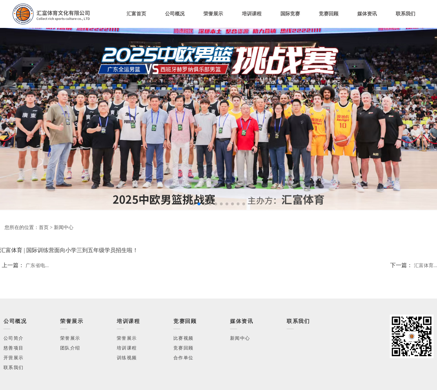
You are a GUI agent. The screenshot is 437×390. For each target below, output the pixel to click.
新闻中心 (63, 227)
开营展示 (13, 357)
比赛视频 (183, 338)
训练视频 (127, 357)
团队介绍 (70, 348)
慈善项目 (13, 348)
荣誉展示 (213, 13)
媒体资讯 (367, 13)
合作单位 (183, 357)
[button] (193, 204)
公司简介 (13, 338)
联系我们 (405, 13)
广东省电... (37, 265)
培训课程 (252, 13)
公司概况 (175, 13)
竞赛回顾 (328, 13)
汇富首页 (136, 13)
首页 (44, 227)
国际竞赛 (290, 13)
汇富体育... (425, 265)
